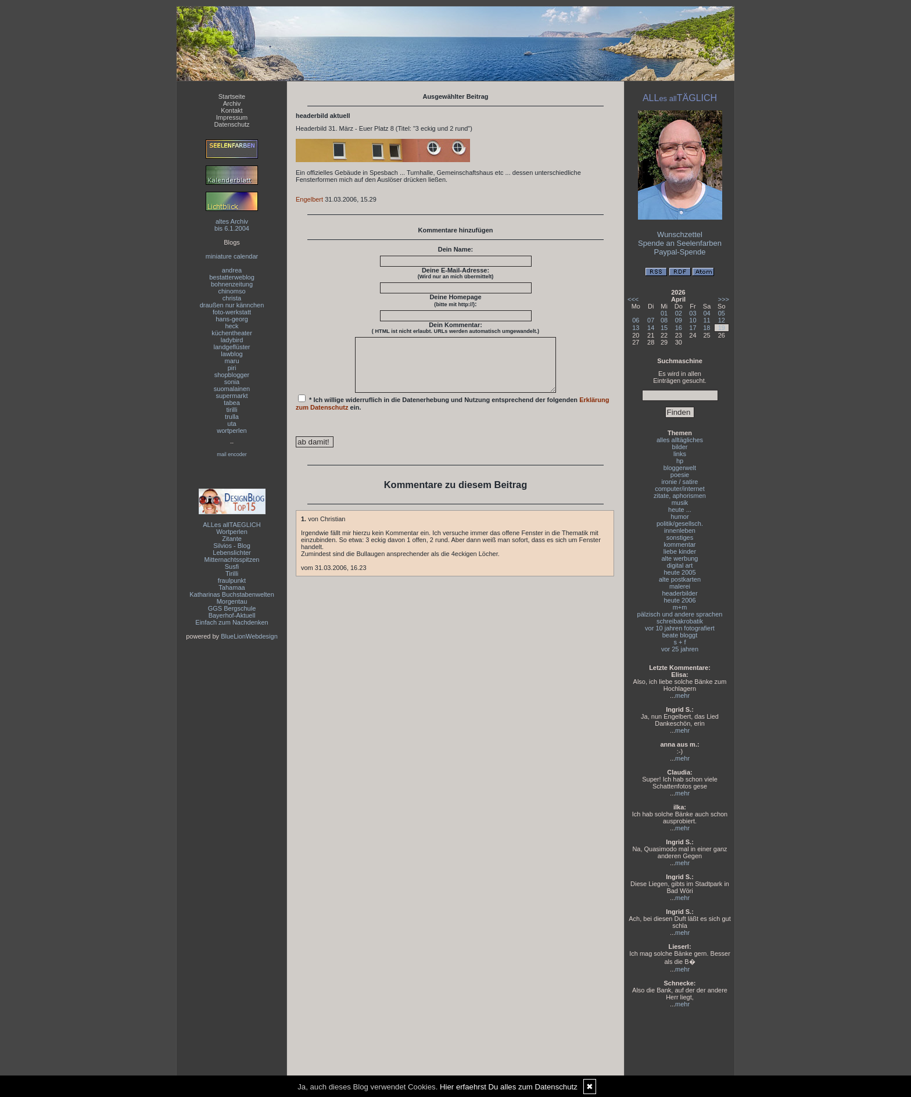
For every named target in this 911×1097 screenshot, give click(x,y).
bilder (680, 446)
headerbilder (679, 593)
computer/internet (680, 488)
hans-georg (232, 319)
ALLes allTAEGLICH (231, 524)
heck (231, 325)
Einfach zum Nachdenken (231, 622)
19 (721, 327)
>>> (723, 299)
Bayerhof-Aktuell (232, 615)
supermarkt (232, 395)
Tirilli (231, 573)
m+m (680, 607)
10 (692, 320)
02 (678, 313)
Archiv (232, 103)
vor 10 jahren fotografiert (680, 628)
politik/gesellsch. (680, 523)
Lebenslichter (231, 552)
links (679, 453)
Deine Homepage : (455, 300)
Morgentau (232, 601)
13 (635, 327)
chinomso (231, 291)
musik (680, 502)
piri (232, 367)
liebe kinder (679, 551)
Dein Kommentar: (455, 327)
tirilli (232, 409)
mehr (682, 695)
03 (692, 313)
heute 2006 (679, 600)
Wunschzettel (679, 234)
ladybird (232, 339)
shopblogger (232, 374)
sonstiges (679, 537)
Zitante (232, 538)
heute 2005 (679, 572)
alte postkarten (680, 579)
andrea (232, 270)
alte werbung (680, 558)
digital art (680, 565)
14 (650, 327)
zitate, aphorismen (680, 495)
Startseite (231, 96)
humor (679, 516)
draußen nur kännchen (232, 305)
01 (664, 313)
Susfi (232, 566)
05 (721, 313)
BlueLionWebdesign (249, 636)
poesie (679, 474)
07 (650, 320)
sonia (231, 381)
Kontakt (231, 110)
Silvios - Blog (231, 545)
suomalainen (232, 388)
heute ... (679, 509)
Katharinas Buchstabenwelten (231, 594)
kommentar (679, 544)
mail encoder (232, 454)
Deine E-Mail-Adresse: (456, 273)
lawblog (231, 353)
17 (692, 327)
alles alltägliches (680, 439)
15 (664, 327)
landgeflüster (232, 346)
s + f (679, 642)
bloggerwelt (679, 467)
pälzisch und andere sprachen (680, 614)
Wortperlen (232, 531)
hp (679, 460)
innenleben (679, 530)
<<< (633, 299)
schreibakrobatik (680, 621)
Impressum (232, 117)
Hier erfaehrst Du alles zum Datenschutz (509, 1086)
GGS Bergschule (232, 608)
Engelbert (309, 199)
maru (231, 360)
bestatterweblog (231, 277)
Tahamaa (231, 587)
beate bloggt (680, 635)
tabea (232, 402)
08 (664, 320)
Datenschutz (231, 124)
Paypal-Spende (680, 252)
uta (231, 423)
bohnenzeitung (232, 284)
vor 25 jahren (679, 649)
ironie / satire (680, 481)
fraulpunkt (232, 580)
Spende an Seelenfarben (680, 243)
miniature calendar (232, 256)
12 (721, 320)
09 (678, 320)
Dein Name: (456, 249)
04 (706, 313)
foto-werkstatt (232, 312)
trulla (232, 416)
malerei (679, 586)
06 (635, 320)
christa (232, 298)
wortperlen (231, 430)
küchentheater (231, 332)
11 (706, 320)
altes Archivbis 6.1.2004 (231, 225)
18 (706, 327)
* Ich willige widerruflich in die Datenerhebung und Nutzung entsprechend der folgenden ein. (452, 413)
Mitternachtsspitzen (232, 559)
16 (678, 327)
